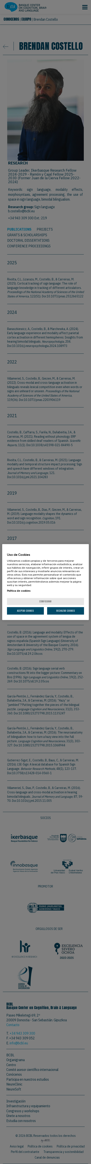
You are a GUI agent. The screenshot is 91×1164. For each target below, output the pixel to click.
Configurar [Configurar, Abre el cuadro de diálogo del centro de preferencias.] (45, 601)
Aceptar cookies (25, 610)
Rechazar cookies (65, 610)
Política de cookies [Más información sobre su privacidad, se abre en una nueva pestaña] (18, 591)
